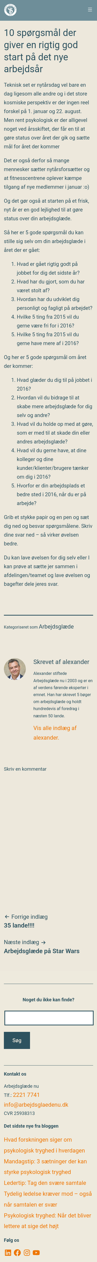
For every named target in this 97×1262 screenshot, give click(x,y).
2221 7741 (26, 1095)
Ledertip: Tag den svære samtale (45, 1183)
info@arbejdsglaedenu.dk (36, 1104)
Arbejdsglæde (56, 626)
